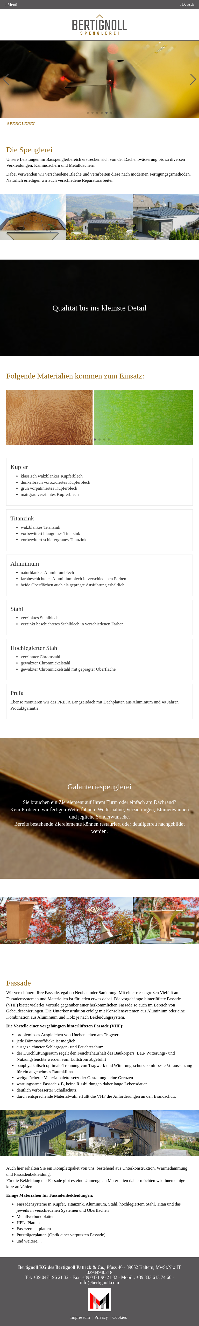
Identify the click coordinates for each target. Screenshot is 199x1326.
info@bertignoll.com (99, 1282)
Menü (11, 4)
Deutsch (187, 4)
